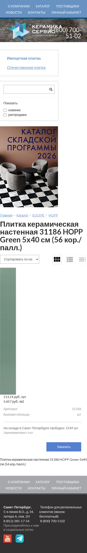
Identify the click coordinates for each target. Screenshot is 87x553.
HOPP (53, 215)
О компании (19, 6)
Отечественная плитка (26, 67)
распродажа (15, 115)
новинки (11, 110)
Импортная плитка (24, 58)
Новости (14, 12)
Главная (6, 215)
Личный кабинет (66, 12)
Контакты (36, 12)
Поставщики (67, 6)
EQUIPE (38, 215)
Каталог (43, 6)
